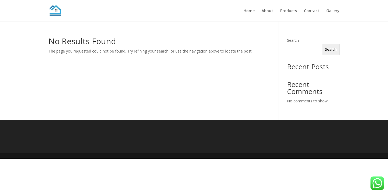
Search (293, 40)
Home (249, 11)
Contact (311, 11)
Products (288, 11)
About (267, 11)
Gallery (333, 11)
